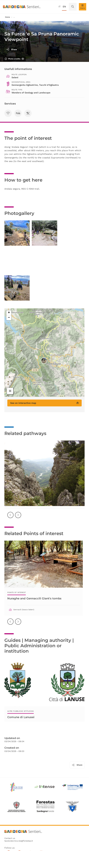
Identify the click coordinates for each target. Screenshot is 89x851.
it (59, 6)
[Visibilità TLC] (8, 113)
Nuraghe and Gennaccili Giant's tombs (34, 598)
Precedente (11, 517)
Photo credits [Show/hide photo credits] (14, 59)
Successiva (18, 517)
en (64, 6)
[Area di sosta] (28, 113)
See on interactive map (44, 403)
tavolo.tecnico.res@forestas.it (18, 841)
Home (7, 17)
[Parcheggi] (18, 113)
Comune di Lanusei (20, 717)
